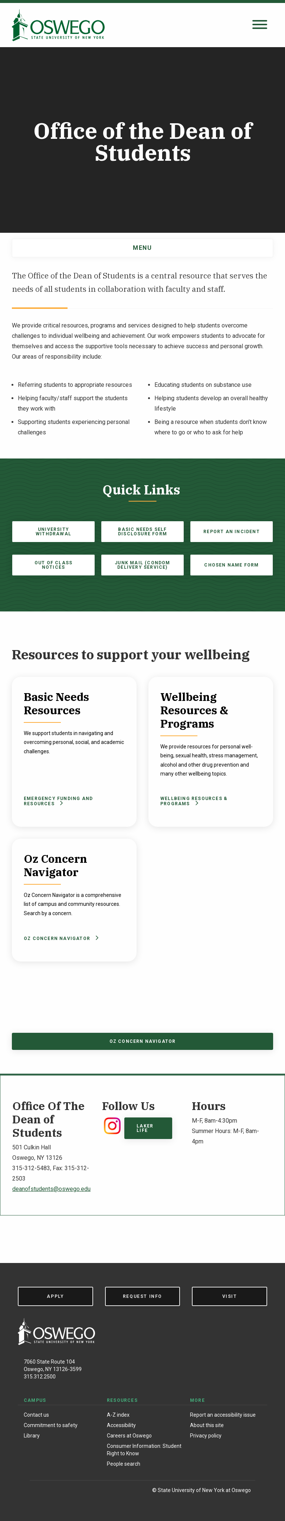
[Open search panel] (259, 25)
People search (123, 1464)
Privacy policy (206, 1436)
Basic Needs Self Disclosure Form (142, 531)
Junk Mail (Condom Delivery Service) (142, 565)
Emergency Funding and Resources (58, 801)
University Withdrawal (53, 531)
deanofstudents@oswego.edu (51, 1188)
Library (32, 1436)
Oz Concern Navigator (60, 938)
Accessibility (121, 1425)
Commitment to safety (51, 1425)
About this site (207, 1425)
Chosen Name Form (231, 565)
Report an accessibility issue (223, 1415)
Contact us (36, 1415)
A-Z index (118, 1415)
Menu (142, 247)
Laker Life (145, 1128)
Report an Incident (231, 531)
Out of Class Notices (53, 565)
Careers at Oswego (129, 1436)
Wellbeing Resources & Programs (193, 801)
